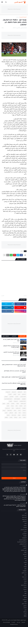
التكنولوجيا (24, 537)
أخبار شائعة (22, 336)
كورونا (19, 415)
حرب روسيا (8, 408)
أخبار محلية (14, 392)
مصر (20, 417)
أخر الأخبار (24, 394)
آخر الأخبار (14, 336)
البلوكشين (11, 396)
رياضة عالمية (10, 410)
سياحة (4, 410)
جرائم (13, 408)
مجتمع (8, 415)
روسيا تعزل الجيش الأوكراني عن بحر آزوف (11, 340)
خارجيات (24, 410)
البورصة (6, 396)
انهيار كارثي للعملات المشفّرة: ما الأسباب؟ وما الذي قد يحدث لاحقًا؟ (14, 384)
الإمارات (10, 394)
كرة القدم (24, 415)
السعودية (15, 401)
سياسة (24, 412)
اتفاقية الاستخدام (6, 622)
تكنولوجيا (24, 408)
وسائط (15, 417)
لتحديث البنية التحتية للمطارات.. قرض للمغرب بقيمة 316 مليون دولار (14, 378)
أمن (26, 560)
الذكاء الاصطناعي (23, 401)
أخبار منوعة (8, 392)
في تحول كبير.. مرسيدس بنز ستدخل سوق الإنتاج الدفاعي (15, 371)
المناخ (4, 403)
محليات (24, 417)
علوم (16, 412)
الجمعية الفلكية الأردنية (22, 542)
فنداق (6, 412)
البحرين (17, 396)
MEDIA (6, 417)
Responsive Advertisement (14, 9)
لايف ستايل (14, 415)
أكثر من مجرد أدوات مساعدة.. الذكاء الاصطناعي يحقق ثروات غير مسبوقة (14, 365)
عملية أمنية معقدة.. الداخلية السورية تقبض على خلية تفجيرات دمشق (15, 506)
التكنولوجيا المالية (23, 540)
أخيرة (19, 394)
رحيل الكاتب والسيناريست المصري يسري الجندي (11, 353)
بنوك (26, 564)
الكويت (17, 403)
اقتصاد (15, 394)
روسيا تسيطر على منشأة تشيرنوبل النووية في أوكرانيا (11, 346)
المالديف (12, 403)
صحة (20, 412)
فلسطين (11, 412)
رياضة (17, 17)
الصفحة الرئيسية (23, 17)
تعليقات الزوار (5, 336)
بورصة (25, 566)
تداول (25, 568)
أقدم (3, 295)
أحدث (25, 295)
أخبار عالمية (20, 392)
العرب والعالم (23, 403)
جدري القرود (18, 408)
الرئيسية (23, 622)
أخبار (25, 392)
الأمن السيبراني (23, 396)
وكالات (11, 417)
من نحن (18, 622)
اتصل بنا (13, 622)
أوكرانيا (25, 562)
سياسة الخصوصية (14, 624)
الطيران (10, 401)
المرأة (8, 403)
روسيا (19, 410)
